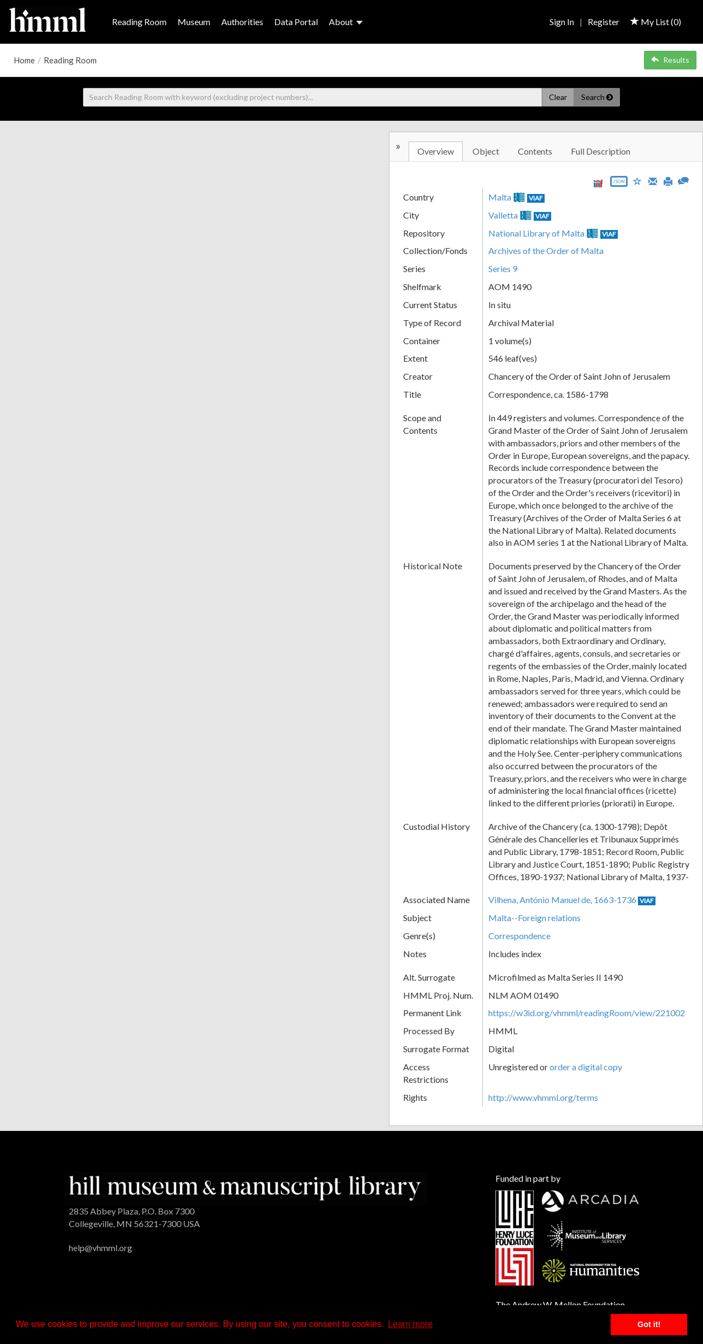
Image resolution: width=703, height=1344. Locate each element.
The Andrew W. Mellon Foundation (560, 1304)
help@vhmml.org (100, 1247)
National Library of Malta (536, 233)
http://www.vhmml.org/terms (543, 1097)
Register (603, 21)
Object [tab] (485, 151)
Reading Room (139, 21)
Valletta (503, 215)
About (346, 21)
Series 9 (502, 268)
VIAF (536, 198)
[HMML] (245, 1187)
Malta (499, 197)
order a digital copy (586, 1067)
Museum (194, 21)
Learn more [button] (410, 1324)
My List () (655, 21)
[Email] (652, 180)
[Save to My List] (637, 180)
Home (24, 60)
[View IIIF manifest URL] (598, 183)
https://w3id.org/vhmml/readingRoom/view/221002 (586, 1012)
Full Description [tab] (600, 151)
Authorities (242, 21)
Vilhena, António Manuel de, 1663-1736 (562, 899)
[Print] (668, 180)
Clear (558, 97)
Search (597, 97)
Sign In (562, 21)
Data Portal (296, 21)
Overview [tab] (435, 151)
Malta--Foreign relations (534, 917)
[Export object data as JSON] (619, 183)
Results (670, 59)
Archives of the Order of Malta (546, 250)
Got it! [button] (648, 1324)
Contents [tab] (535, 151)
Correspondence (519, 935)
